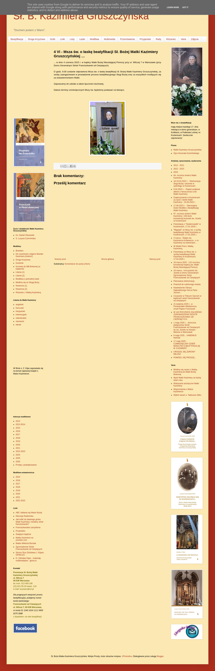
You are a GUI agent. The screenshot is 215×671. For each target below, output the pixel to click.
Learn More (173, 7)
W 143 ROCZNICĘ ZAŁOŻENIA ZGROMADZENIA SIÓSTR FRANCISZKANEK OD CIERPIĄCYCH (187, 315)
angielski (19, 304)
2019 (18, 441)
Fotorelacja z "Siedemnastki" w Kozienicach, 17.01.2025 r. (187, 225)
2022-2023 (20, 451)
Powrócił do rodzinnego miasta (186, 284)
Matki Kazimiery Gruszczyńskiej (187, 150)
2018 (18, 438)
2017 (18, 434)
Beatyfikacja (17, 39)
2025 (18, 458)
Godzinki (19, 263)
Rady (158, 39)
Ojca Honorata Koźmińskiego (186, 153)
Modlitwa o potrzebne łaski (27, 279)
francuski (20, 308)
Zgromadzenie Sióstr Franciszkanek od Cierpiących (29, 548)
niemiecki (20, 321)
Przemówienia (127, 39)
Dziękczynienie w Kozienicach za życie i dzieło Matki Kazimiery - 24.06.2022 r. (186, 199)
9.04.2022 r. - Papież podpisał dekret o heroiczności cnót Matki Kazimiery (186, 191)
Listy (72, 39)
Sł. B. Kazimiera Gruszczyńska (81, 15)
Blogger (160, 656)
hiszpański (20, 311)
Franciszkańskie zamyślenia (28, 527)
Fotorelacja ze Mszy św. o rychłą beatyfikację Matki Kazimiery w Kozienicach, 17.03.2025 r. (184, 255)
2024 (18, 455)
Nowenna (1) (21, 286)
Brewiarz (19, 251)
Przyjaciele (145, 39)
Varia (183, 39)
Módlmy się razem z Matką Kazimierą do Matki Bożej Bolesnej (185, 372)
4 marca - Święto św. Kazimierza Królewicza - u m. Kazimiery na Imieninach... (186, 240)
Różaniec (171, 39)
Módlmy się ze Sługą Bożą (27, 282)
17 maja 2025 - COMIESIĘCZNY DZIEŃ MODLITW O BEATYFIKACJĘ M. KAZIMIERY (186, 344)
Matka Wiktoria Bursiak (26, 543)
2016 (18, 431)
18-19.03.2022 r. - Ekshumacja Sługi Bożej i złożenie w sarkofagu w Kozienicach (186, 183)
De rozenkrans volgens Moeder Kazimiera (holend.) (29, 255)
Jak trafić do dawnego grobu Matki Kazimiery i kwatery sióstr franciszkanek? (29, 521)
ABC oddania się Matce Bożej (29, 512)
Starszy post (154, 259)
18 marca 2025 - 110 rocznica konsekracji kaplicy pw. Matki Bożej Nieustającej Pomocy (186, 264)
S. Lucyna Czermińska (26, 238)
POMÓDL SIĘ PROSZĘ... (184, 357)
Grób (52, 39)
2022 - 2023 (178, 169)
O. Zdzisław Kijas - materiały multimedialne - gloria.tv (28, 559)
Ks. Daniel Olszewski (25, 235)
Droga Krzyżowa (36, 39)
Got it (185, 7)
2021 (18, 448)
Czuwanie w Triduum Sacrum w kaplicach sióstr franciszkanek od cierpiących (187, 298)
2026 (18, 461)
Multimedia (109, 39)
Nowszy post (60, 259)
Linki (62, 39)
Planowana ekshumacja (183, 281)
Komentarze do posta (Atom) (77, 264)
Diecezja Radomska (24, 516)
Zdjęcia (194, 39)
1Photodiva (127, 656)
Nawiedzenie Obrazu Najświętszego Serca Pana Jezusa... (185, 290)
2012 (18, 421)
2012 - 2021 (178, 165)
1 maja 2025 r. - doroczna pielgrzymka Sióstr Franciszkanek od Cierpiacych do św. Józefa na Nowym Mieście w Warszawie (186, 327)
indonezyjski (21, 314)
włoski (18, 325)
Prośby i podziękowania (26, 465)
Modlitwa (94, 39)
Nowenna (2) (21, 289)
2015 (18, 428)
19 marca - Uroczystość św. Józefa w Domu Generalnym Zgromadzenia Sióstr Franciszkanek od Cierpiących (186, 274)
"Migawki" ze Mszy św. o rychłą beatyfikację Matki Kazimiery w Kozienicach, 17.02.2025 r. (187, 232)
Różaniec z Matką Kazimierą (28, 292)
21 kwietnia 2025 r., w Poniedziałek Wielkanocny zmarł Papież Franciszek (184, 306)
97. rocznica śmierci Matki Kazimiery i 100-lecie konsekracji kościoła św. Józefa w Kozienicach (187, 217)
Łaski (82, 39)
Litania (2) (20, 275)
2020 (18, 445)
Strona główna (107, 259)
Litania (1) (20, 272)
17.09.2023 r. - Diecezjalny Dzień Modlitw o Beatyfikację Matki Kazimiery (186, 208)
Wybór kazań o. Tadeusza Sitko (187, 395)
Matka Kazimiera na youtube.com (24, 539)
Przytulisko (20, 531)
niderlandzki (21, 318)
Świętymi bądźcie (23, 534)
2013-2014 (20, 424)
